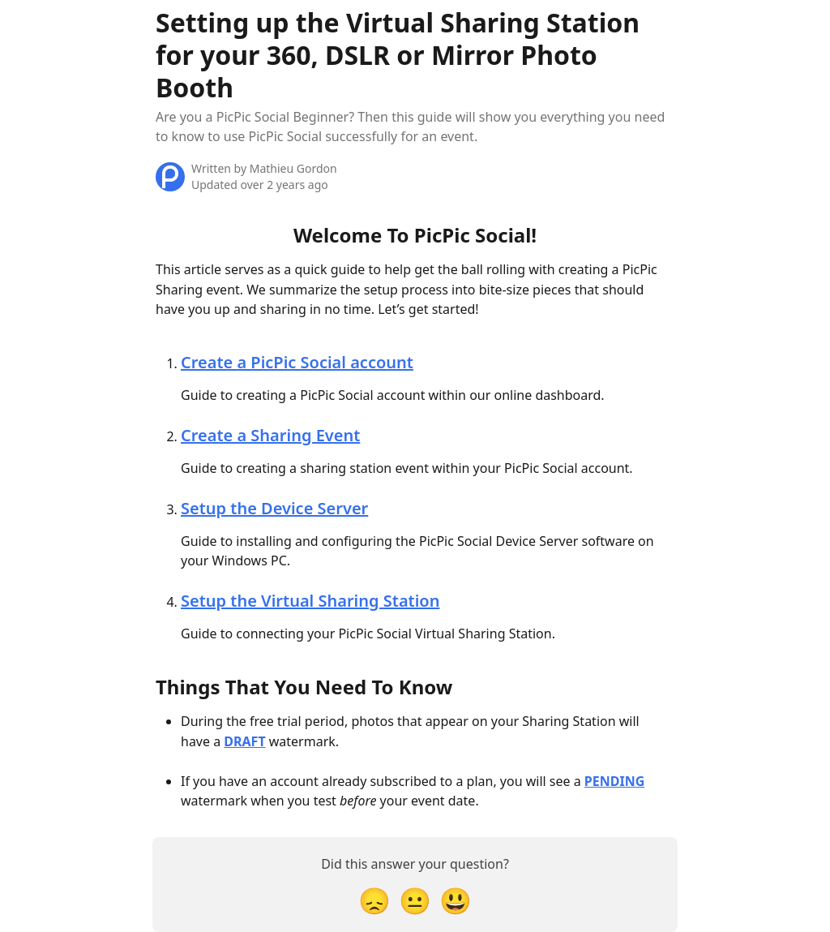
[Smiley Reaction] (455, 900)
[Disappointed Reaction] (374, 900)
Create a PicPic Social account (297, 362)
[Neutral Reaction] (415, 900)
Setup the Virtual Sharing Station (310, 601)
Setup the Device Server (274, 508)
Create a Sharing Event (270, 435)
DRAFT (244, 741)
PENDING (614, 781)
